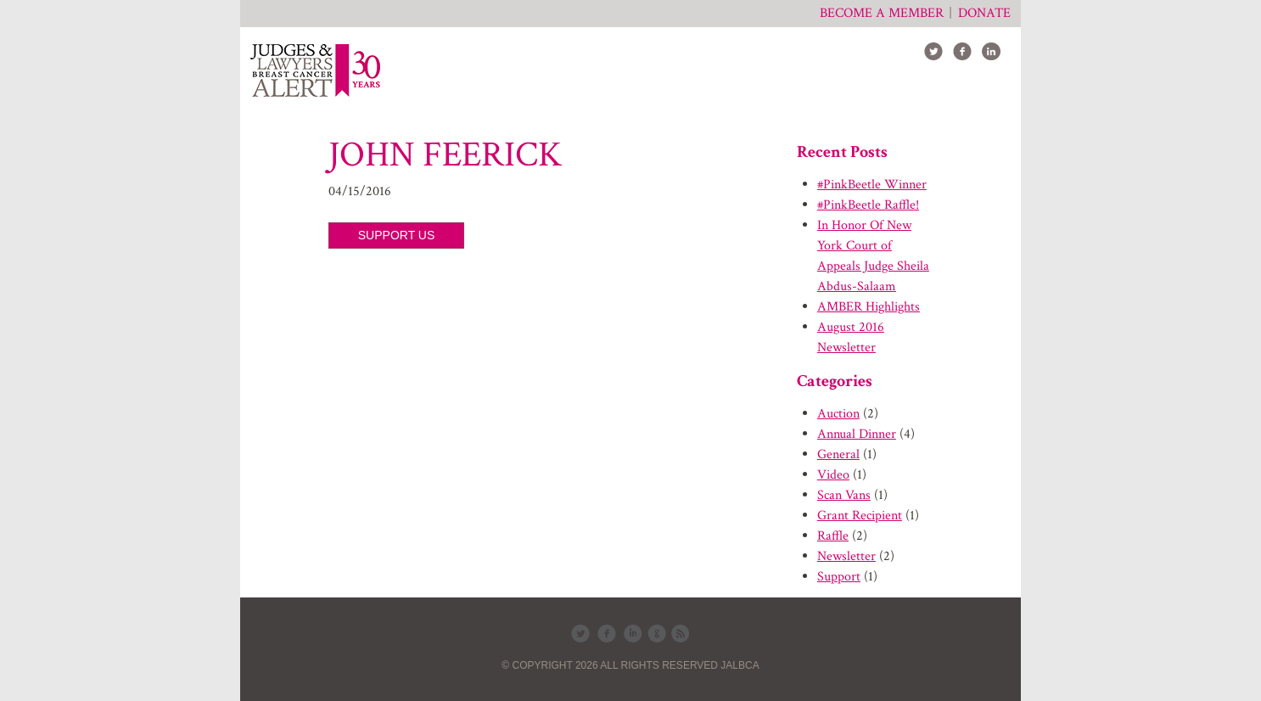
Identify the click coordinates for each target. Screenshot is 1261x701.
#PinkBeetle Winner (872, 184)
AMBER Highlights (868, 307)
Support (838, 577)
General (838, 454)
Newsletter (846, 556)
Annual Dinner (856, 434)
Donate (984, 13)
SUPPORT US (396, 235)
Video (833, 475)
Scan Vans (844, 495)
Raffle (833, 536)
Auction (838, 414)
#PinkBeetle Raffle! (868, 205)
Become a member (882, 13)
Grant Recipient (859, 515)
